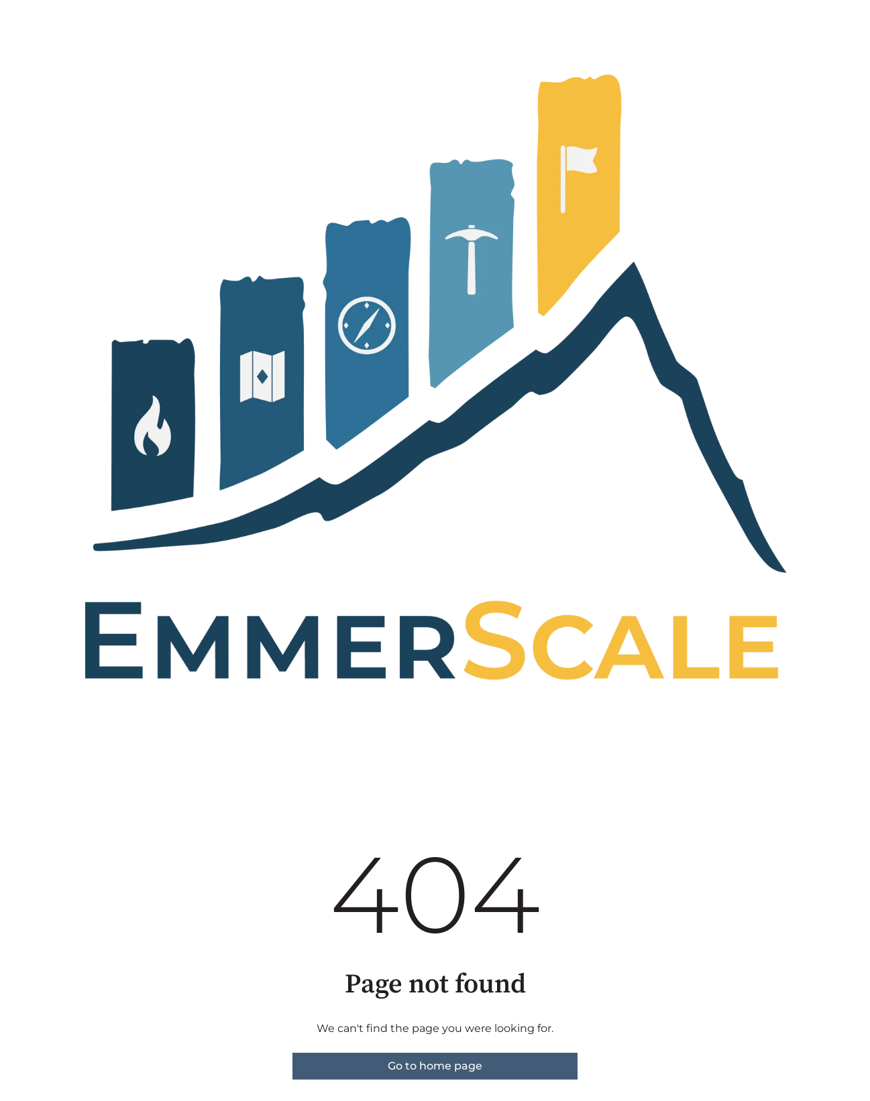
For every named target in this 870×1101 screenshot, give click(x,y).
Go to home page (435, 1065)
